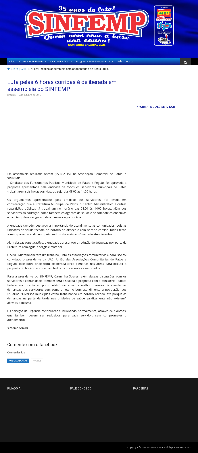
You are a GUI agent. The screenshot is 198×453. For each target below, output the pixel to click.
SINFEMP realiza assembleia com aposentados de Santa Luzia (68, 69)
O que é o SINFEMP (32, 61)
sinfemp (11, 94)
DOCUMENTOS (61, 61)
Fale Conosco (125, 61)
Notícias (37, 360)
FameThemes (183, 447)
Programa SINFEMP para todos (95, 61)
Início (12, 61)
